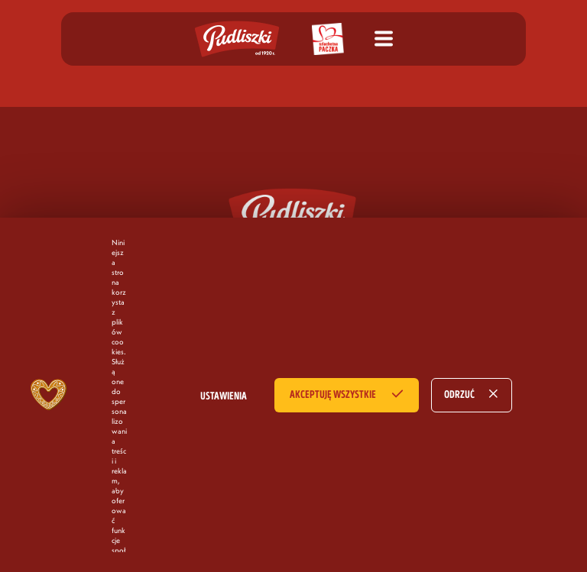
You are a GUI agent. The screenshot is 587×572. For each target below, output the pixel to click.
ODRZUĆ (459, 395)
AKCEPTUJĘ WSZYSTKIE (333, 395)
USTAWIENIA (223, 396)
